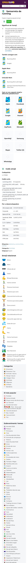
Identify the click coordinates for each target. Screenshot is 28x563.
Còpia (9, 21)
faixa (21, 244)
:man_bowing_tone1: (9, 192)
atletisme (12, 244)
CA (20, 6)
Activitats (12, 248)
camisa (4, 246)
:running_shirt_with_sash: (10, 184)
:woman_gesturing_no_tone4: (12, 198)
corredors (8, 51)
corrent (17, 244)
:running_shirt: (7, 182)
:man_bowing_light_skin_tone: (12, 188)
